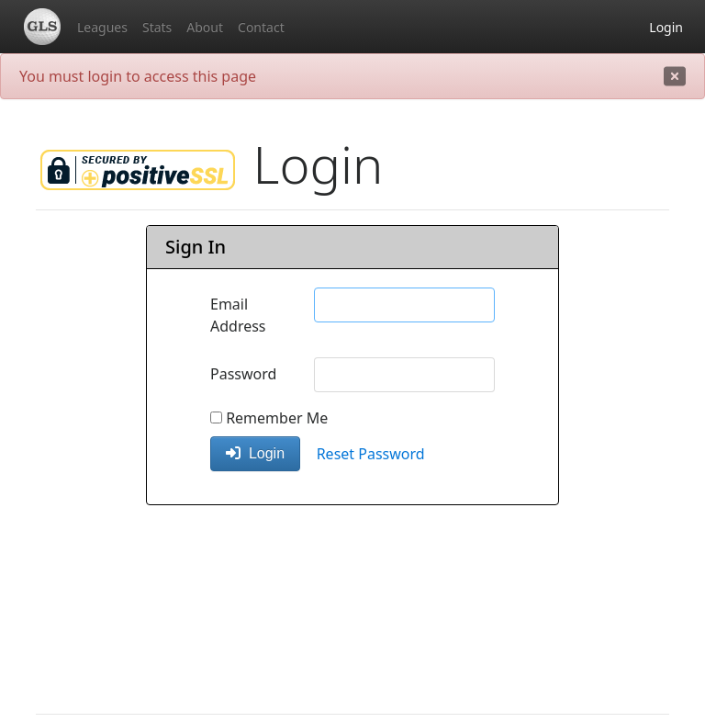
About (204, 27)
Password (243, 374)
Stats (157, 27)
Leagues (102, 27)
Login (666, 27)
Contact (261, 27)
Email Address (238, 315)
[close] (675, 76)
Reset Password (371, 454)
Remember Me (269, 418)
